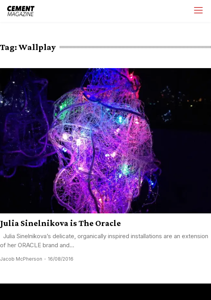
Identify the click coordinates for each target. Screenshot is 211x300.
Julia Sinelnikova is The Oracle (60, 223)
